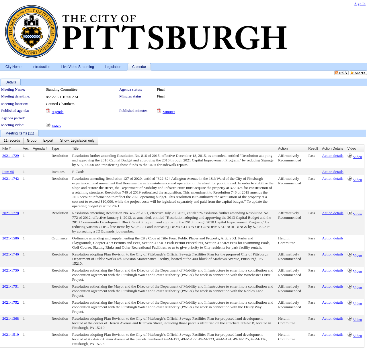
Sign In (360, 3)
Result (313, 149)
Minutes (169, 112)
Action (283, 149)
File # (6, 149)
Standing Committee (61, 89)
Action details (332, 155)
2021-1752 (10, 302)
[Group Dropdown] (32, 140)
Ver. (26, 149)
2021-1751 (10, 286)
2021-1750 (10, 270)
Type (55, 149)
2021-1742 (10, 178)
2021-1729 (10, 155)
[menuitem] (12, 140)
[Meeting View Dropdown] (77, 140)
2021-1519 (10, 334)
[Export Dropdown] (48, 140)
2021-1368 (10, 318)
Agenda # (40, 149)
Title (75, 149)
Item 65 (8, 171)
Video (56, 126)
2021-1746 (10, 254)
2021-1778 (10, 213)
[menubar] (49, 141)
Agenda (57, 112)
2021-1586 (10, 238)
